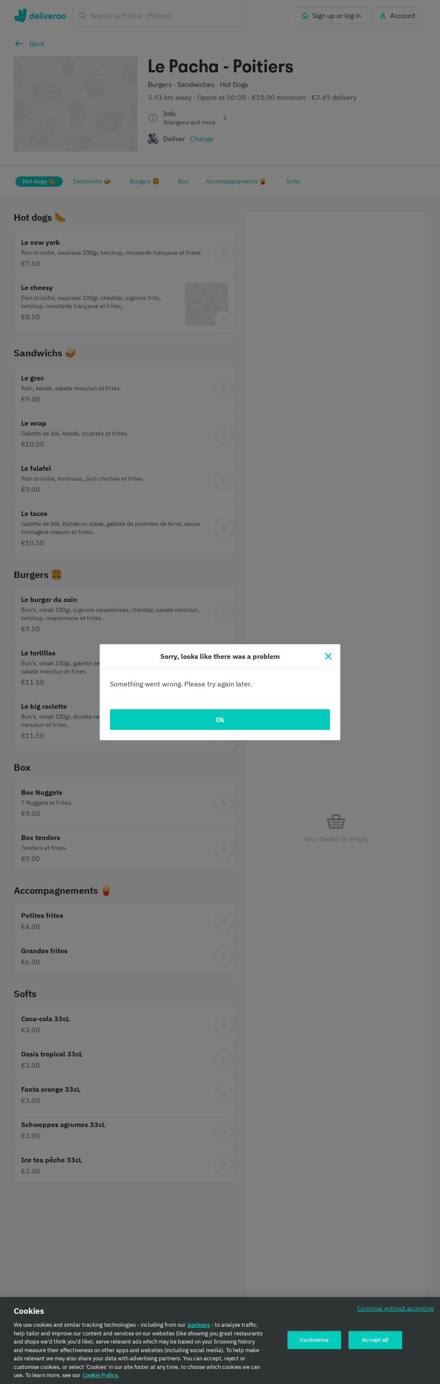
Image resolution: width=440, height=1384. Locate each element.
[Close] (328, 656)
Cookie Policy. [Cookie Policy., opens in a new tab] (100, 1378)
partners (199, 1328)
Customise (314, 1343)
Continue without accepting (395, 1311)
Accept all (375, 1343)
